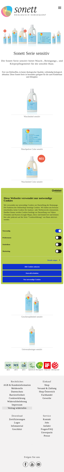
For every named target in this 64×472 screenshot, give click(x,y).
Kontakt (47, 419)
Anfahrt (47, 426)
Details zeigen (52, 260)
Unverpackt (47, 432)
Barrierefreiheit (17, 395)
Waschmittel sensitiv (32, 116)
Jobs (47, 422)
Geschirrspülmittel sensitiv (32, 317)
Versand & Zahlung (46, 388)
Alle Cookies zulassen (32, 267)
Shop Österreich (47, 391)
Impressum (17, 405)
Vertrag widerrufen (17, 408)
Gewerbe (47, 398)
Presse (47, 436)
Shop (46, 385)
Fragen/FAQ (47, 429)
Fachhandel (46, 395)
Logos (17, 422)
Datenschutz (17, 391)
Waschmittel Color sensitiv (32, 182)
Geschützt (17, 429)
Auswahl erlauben (32, 273)
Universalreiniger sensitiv (32, 349)
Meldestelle (17, 388)
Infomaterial (17, 426)
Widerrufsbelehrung (17, 401)
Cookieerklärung (17, 398)
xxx (32, 444)
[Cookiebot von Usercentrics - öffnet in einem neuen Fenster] (51, 191)
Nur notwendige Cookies (32, 279)
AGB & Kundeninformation (17, 385)
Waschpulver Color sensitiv (32, 149)
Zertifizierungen (17, 419)
